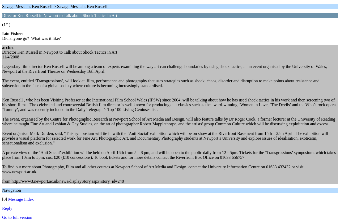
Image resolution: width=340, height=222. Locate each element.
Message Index (21, 199)
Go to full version (17, 217)
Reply (7, 208)
